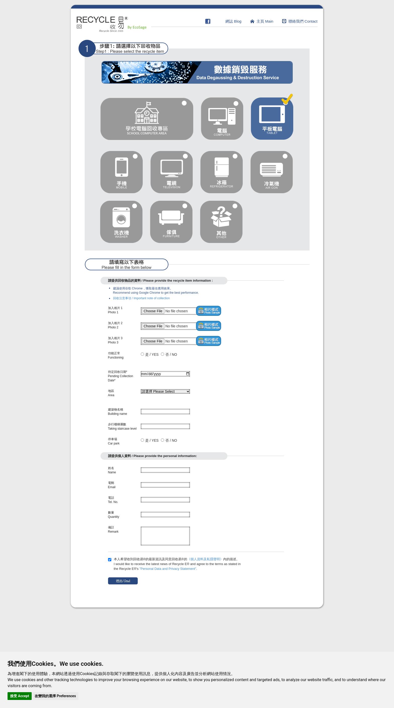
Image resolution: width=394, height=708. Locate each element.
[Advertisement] (197, 645)
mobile (121, 172)
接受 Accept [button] (19, 696)
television (171, 172)
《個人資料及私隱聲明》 (205, 559)
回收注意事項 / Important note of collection (141, 298)
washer (121, 222)
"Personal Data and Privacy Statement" (167, 569)
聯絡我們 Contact (303, 21)
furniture (171, 222)
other (221, 222)
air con (272, 172)
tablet (272, 117)
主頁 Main (265, 21)
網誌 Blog (233, 21)
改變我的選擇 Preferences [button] (55, 696)
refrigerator (221, 172)
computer (222, 118)
